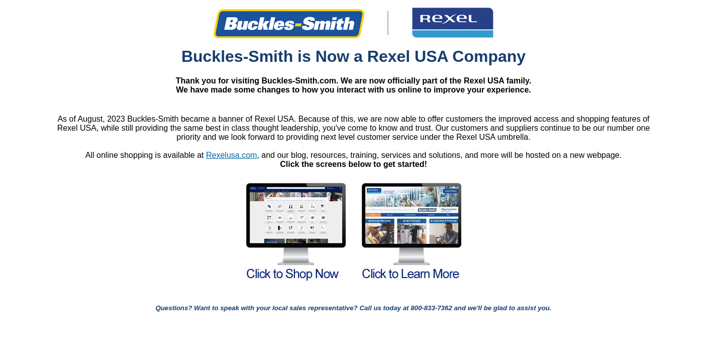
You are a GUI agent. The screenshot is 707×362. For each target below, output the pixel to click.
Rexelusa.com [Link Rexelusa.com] (231, 155)
